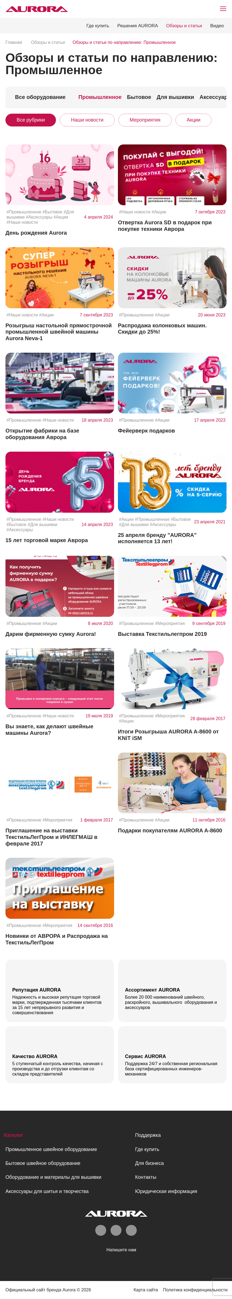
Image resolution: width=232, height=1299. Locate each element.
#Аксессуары (39, 217)
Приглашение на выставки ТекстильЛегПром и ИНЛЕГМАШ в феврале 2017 (51, 837)
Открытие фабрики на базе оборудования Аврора (42, 434)
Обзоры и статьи (184, 25)
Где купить (97, 25)
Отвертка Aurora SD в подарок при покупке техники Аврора (165, 225)
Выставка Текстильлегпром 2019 (162, 634)
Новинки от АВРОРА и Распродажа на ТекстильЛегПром (56, 939)
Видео (217, 25)
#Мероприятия (170, 623)
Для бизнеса (149, 1163)
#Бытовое (53, 212)
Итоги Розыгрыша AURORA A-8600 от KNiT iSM (168, 735)
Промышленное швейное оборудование (51, 1149)
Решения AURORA (137, 25)
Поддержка (148, 1135)
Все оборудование (40, 97)
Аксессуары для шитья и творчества (47, 1191)
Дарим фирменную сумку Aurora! (50, 634)
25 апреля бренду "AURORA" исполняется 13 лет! (157, 538)
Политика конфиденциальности (194, 1290)
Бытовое (139, 97)
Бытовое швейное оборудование (42, 1163)
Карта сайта (143, 1290)
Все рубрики (31, 120)
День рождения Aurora (36, 233)
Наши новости (87, 120)
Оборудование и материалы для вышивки (53, 1177)
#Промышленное (24, 212)
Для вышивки (175, 97)
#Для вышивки (42, 524)
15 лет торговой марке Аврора (46, 540)
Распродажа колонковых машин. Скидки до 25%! (162, 328)
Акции (193, 120)
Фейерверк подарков (146, 431)
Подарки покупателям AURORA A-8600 (170, 830)
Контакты (145, 1177)
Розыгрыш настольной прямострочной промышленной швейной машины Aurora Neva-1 (58, 332)
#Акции (60, 217)
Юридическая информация (166, 1191)
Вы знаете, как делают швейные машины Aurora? (49, 729)
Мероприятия (145, 120)
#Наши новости (22, 222)
